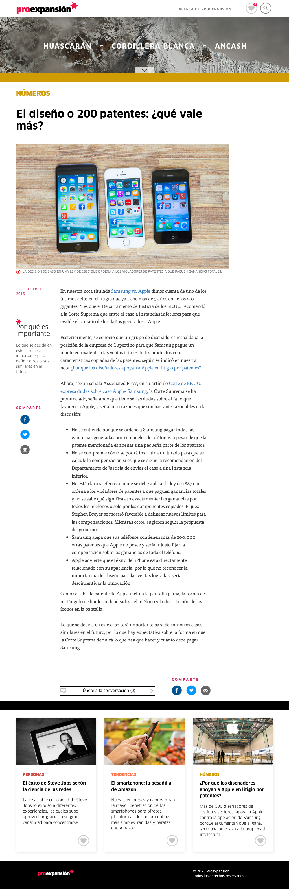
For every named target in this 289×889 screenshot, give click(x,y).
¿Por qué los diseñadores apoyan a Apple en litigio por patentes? (136, 367)
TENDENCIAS (123, 775)
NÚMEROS (33, 94)
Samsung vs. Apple (130, 291)
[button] (25, 449)
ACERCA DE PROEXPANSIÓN (205, 9)
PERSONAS (33, 775)
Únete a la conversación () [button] (109, 691)
